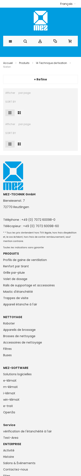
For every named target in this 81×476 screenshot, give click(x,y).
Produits (24, 63)
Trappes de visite (15, 298)
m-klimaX (10, 387)
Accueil (8, 63)
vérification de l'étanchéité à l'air (27, 431)
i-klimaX (9, 393)
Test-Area (10, 438)
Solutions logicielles (17, 374)
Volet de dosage (15, 279)
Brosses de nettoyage (19, 336)
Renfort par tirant (16, 266)
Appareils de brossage (19, 330)
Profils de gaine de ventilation (25, 260)
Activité (8, 450)
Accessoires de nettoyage (22, 342)
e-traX (8, 406)
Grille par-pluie (14, 272)
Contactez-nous (15, 469)
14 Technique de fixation (51, 63)
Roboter (9, 323)
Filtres (7, 349)
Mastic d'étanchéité (18, 292)
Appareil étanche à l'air (20, 304)
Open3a (9, 412)
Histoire (8, 457)
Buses (7, 355)
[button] (68, 4)
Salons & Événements (19, 463)
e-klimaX (10, 380)
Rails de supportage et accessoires (29, 285)
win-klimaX (11, 399)
